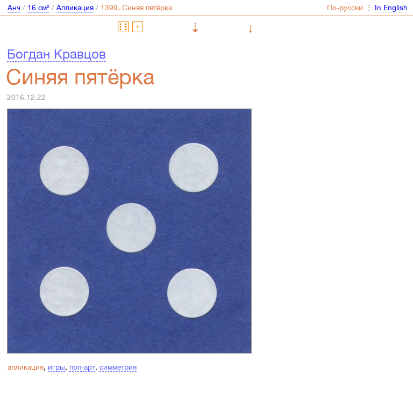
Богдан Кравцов (56, 53)
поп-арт (82, 367)
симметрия (118, 367)
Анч (14, 7)
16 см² (38, 7)
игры (56, 367)
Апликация (75, 7)
